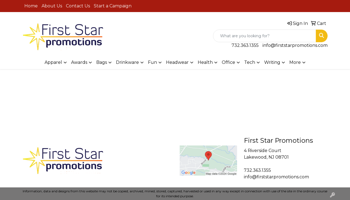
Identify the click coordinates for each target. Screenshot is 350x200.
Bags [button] (101, 62)
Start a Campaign (113, 5)
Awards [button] (79, 62)
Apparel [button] (53, 62)
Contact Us (78, 5)
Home (31, 5)
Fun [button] (152, 62)
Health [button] (205, 62)
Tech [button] (249, 62)
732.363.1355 (245, 45)
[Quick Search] (264, 36)
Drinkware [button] (127, 62)
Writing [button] (272, 62)
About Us (52, 5)
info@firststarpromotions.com (295, 45)
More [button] (295, 62)
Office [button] (228, 62)
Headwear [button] (177, 62)
